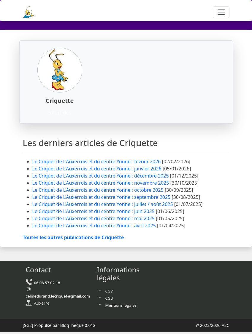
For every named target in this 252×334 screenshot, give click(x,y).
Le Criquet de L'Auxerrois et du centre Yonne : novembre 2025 (101, 183)
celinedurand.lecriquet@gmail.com (58, 296)
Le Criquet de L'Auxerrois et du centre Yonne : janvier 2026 (97, 168)
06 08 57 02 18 (47, 282)
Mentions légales (121, 305)
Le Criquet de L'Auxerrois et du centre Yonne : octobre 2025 (98, 190)
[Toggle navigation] (221, 12)
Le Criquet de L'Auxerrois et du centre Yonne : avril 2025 (94, 225)
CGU (109, 298)
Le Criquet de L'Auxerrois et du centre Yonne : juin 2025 (94, 211)
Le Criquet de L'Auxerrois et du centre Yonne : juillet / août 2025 (103, 204)
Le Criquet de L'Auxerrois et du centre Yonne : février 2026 (97, 161)
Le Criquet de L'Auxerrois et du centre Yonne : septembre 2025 (102, 197)
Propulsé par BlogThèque (59, 325)
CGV (109, 291)
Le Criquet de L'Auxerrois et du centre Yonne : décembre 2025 (101, 175)
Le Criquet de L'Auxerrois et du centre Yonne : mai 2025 (94, 218)
